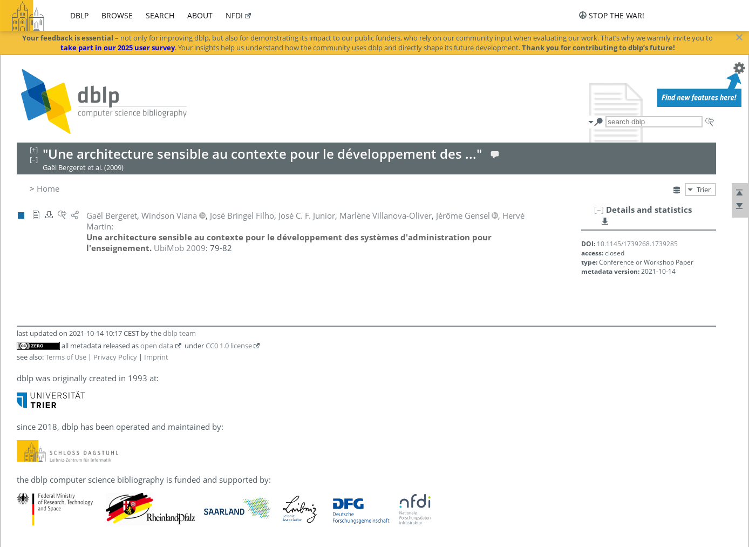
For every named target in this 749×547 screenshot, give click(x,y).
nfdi (234, 15)
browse (117, 15)
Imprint (156, 357)
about (200, 15)
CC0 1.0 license (229, 345)
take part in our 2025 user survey (117, 47)
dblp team (179, 333)
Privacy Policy (115, 357)
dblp (79, 15)
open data (156, 345)
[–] (599, 209)
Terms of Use (65, 357)
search (160, 15)
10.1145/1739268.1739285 (637, 243)
